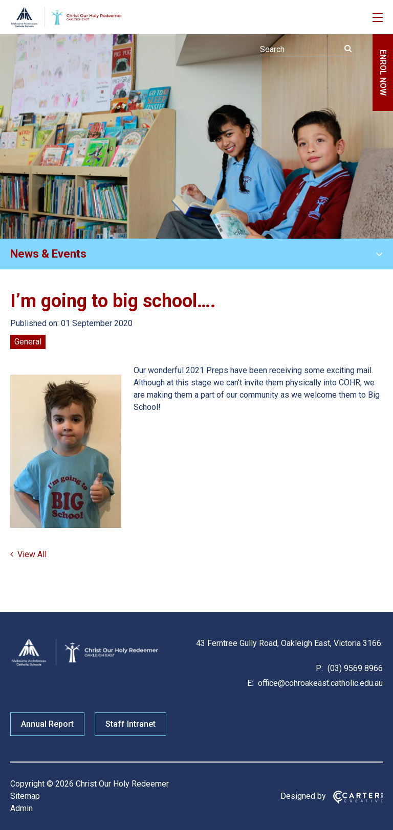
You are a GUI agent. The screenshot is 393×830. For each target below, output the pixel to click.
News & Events (48, 253)
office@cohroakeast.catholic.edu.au (319, 683)
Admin (21, 808)
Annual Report (47, 724)
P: (319, 668)
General (27, 342)
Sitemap (25, 796)
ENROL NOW (383, 73)
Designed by (303, 796)
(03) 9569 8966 (354, 668)
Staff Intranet (130, 724)
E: (250, 683)
